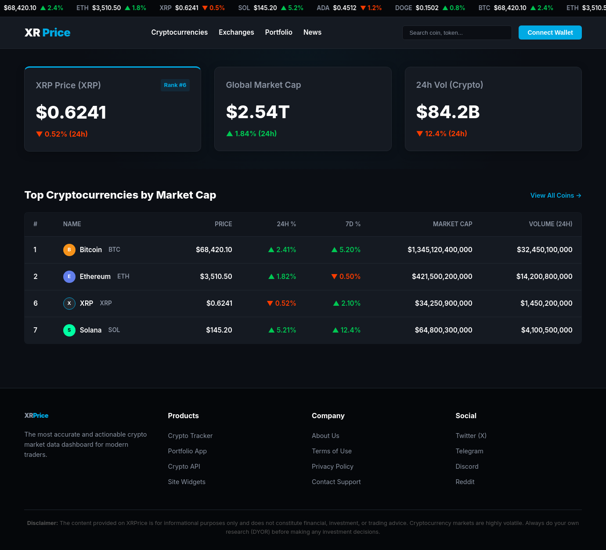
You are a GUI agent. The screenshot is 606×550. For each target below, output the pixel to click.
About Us (325, 435)
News (312, 32)
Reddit (464, 481)
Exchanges (236, 32)
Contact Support (336, 481)
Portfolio (278, 32)
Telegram (469, 451)
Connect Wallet (550, 32)
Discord (466, 466)
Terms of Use (332, 451)
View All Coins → (556, 195)
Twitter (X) (471, 435)
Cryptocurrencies (179, 32)
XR (47, 33)
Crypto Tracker (190, 435)
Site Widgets (187, 481)
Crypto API (184, 466)
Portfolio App (187, 451)
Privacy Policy (333, 466)
